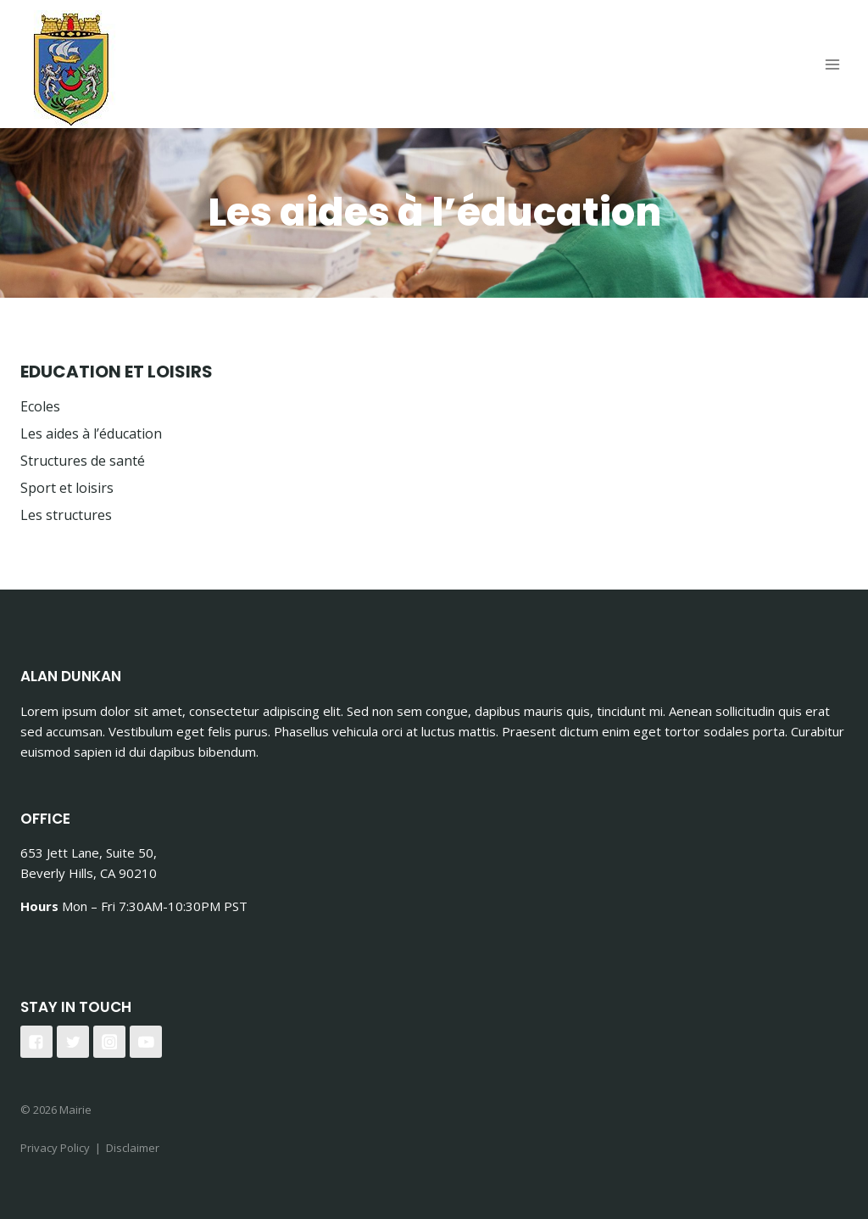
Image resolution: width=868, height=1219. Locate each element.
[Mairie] (71, 69)
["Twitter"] (73, 1042)
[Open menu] (832, 64)
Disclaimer (132, 1147)
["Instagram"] (109, 1042)
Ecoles (40, 406)
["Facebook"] (36, 1042)
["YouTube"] (146, 1042)
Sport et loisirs (67, 487)
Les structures (66, 515)
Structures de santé (82, 460)
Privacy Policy (55, 1147)
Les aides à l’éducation (91, 433)
